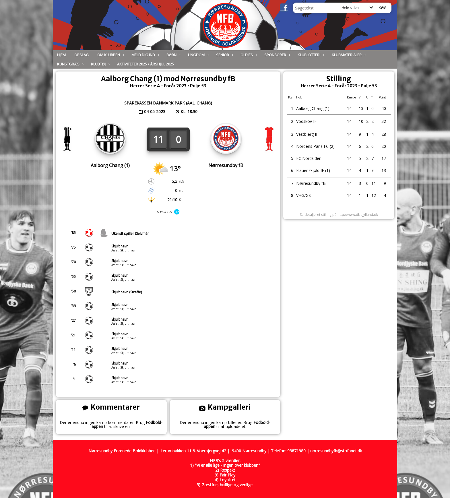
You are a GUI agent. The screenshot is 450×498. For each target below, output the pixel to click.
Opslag (81, 54)
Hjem (61, 54)
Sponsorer (276, 54)
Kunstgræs (69, 64)
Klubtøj (99, 64)
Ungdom (197, 54)
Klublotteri (310, 54)
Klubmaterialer (348, 54)
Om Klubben (110, 54)
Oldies (248, 54)
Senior (224, 54)
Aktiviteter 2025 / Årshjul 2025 (145, 64)
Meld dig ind (144, 54)
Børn (172, 54)
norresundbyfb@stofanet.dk (336, 451)
